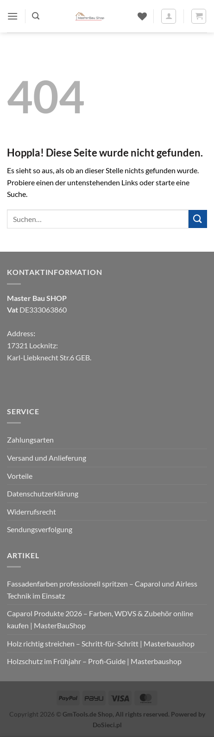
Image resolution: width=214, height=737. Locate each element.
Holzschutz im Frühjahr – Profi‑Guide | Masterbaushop (94, 661)
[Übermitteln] (198, 219)
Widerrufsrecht (31, 511)
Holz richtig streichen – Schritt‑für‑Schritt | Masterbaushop (101, 643)
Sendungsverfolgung (39, 529)
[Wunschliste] (142, 16)
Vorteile (19, 475)
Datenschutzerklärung (42, 493)
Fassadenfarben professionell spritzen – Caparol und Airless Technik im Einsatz (102, 589)
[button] (12, 16)
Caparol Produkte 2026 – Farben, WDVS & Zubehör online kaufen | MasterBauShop (100, 619)
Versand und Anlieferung (46, 457)
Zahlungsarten (30, 439)
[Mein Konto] (168, 16)
